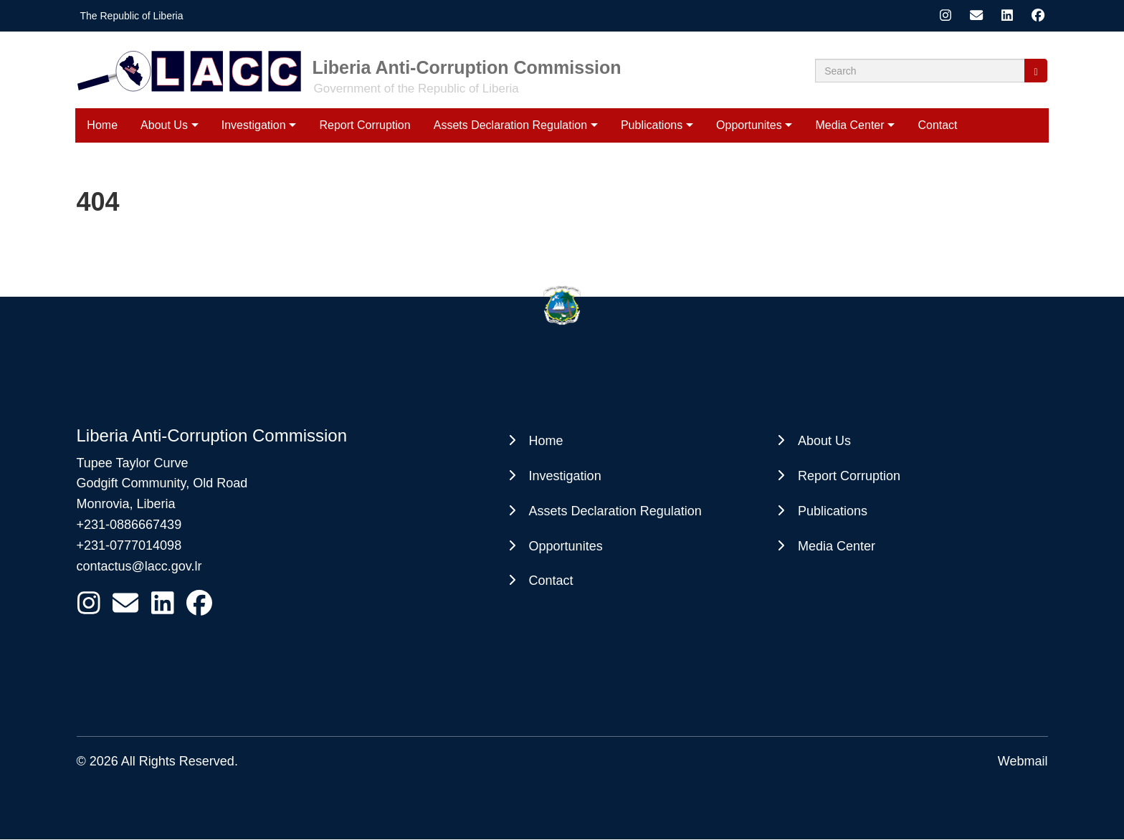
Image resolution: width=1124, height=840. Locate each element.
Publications (651, 125)
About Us (164, 125)
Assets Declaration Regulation (510, 125)
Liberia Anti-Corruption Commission (467, 67)
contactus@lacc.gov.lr (139, 566)
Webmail (1023, 761)
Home (102, 125)
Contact (937, 125)
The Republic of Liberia (132, 16)
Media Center (850, 125)
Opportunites (749, 125)
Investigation (254, 125)
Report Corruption (364, 125)
